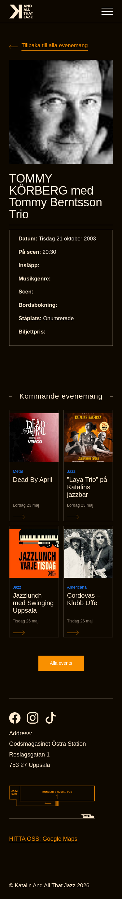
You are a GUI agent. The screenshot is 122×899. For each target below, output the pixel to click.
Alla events (61, 663)
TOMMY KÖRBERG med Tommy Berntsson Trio (55, 196)
